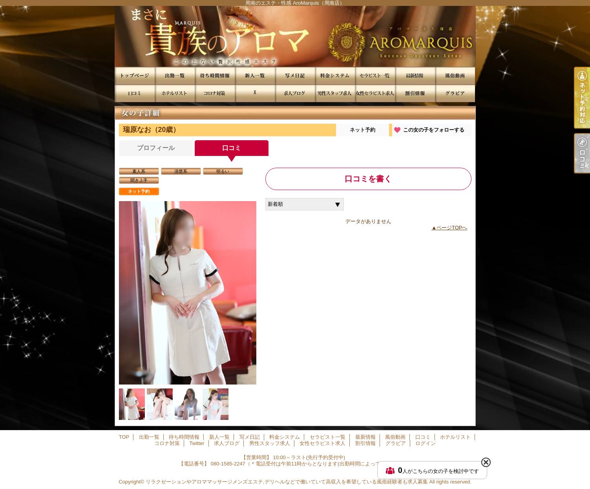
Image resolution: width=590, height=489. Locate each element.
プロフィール (156, 148)
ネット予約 (362, 130)
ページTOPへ (452, 228)
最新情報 (415, 75)
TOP (135, 75)
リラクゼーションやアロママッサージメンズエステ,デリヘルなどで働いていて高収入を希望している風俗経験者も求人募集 (287, 482)
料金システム (335, 75)
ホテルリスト (175, 93)
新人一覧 (255, 75)
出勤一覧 (175, 75)
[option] (187, 293)
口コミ (135, 93)
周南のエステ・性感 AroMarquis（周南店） (295, 36)
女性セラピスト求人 (375, 93)
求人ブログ (295, 93)
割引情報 (415, 93)
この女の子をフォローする (433, 130)
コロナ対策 (215, 93)
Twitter (255, 93)
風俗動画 (455, 75)
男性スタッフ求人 (335, 93)
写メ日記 (295, 75)
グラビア (455, 93)
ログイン (425, 443)
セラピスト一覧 (375, 75)
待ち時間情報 (215, 75)
